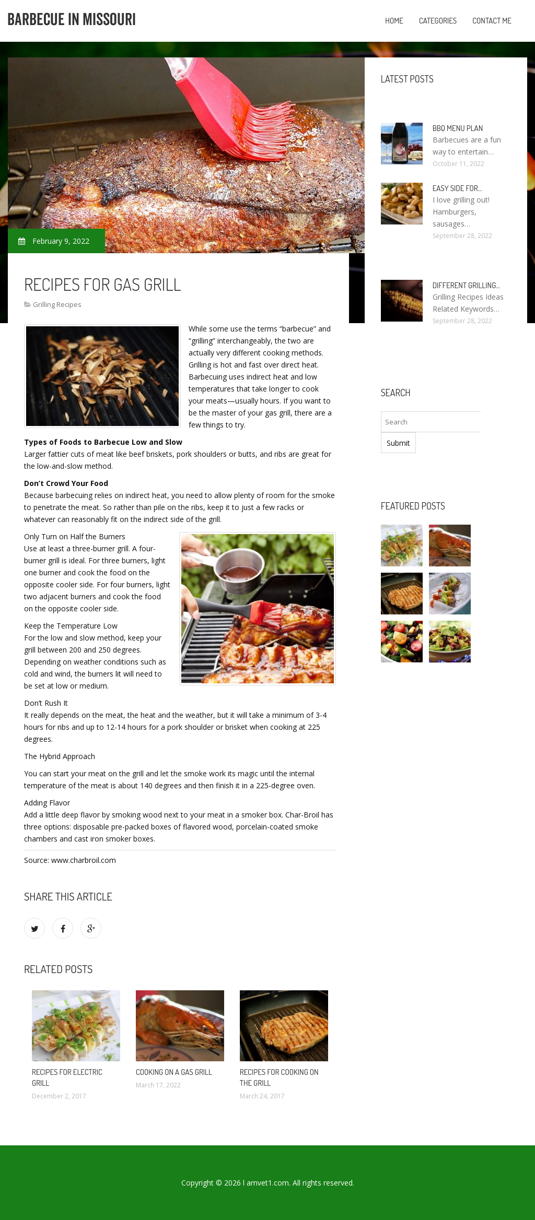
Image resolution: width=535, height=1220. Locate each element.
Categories (438, 21)
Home (394, 21)
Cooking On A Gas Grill (174, 1072)
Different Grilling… (467, 285)
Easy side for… (457, 188)
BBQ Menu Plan (458, 128)
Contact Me (491, 21)
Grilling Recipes (57, 304)
